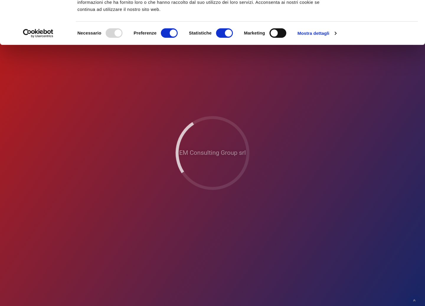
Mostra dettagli (313, 73)
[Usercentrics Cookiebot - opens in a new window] (38, 73)
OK (375, 14)
